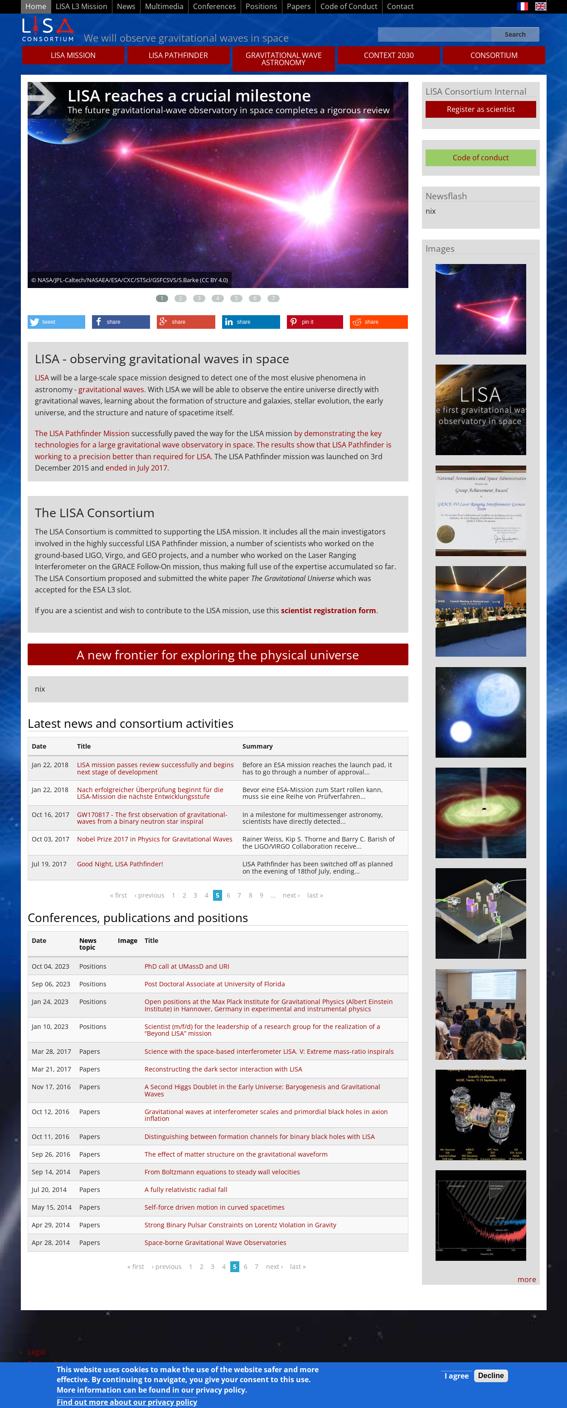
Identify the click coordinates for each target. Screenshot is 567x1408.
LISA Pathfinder (178, 55)
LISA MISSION (73, 55)
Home (35, 6)
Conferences (214, 6)
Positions (261, 6)
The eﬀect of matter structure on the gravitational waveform (236, 1154)
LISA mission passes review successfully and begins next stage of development (155, 768)
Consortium (494, 55)
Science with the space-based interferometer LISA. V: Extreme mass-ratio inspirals (269, 1051)
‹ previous (150, 895)
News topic (88, 944)
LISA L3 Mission (81, 6)
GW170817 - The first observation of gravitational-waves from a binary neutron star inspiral (152, 818)
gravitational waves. (112, 389)
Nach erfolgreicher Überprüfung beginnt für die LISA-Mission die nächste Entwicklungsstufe (150, 793)
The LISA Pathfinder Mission (82, 433)
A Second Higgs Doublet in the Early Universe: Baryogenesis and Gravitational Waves (262, 1090)
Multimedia (164, 6)
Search (515, 34)
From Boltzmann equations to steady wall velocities (222, 1172)
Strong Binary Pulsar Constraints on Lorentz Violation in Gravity (240, 1225)
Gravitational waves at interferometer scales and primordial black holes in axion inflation (266, 1115)
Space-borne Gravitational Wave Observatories (215, 1242)
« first (118, 895)
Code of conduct (481, 158)
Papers (299, 6)
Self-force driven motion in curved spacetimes (215, 1207)
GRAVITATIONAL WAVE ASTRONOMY (284, 58)
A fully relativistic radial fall (186, 1189)
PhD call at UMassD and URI (187, 966)
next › (291, 895)
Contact (400, 6)
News (126, 6)
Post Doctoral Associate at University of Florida (215, 984)
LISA (42, 378)
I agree (457, 1378)
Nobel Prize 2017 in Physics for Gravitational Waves (155, 839)
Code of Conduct (349, 6)
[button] (56, 322)
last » (315, 895)
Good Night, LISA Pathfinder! (120, 864)
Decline (491, 1378)
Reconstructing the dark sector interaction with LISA (223, 1069)
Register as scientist (481, 109)
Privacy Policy (51, 1364)
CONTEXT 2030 (389, 55)
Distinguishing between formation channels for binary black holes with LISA (260, 1136)
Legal (36, 1352)
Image (127, 940)
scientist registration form (328, 610)
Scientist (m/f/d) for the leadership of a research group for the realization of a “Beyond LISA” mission (262, 1030)
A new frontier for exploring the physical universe (218, 654)
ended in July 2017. (137, 468)
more (527, 1279)
